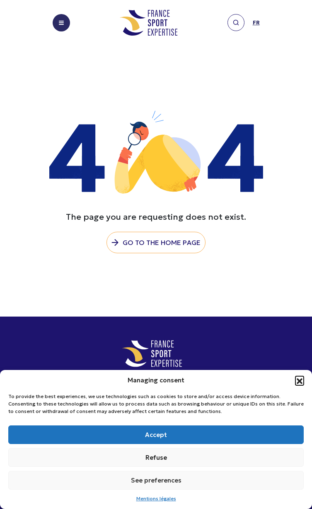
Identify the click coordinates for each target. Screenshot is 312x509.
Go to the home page (162, 242)
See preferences (156, 480)
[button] (299, 380)
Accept (156, 435)
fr (256, 22)
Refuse (156, 457)
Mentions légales (156, 498)
